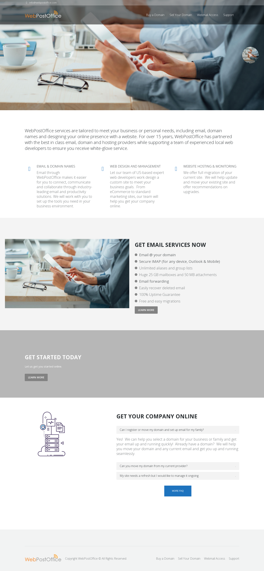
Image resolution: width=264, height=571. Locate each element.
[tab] (177, 430)
